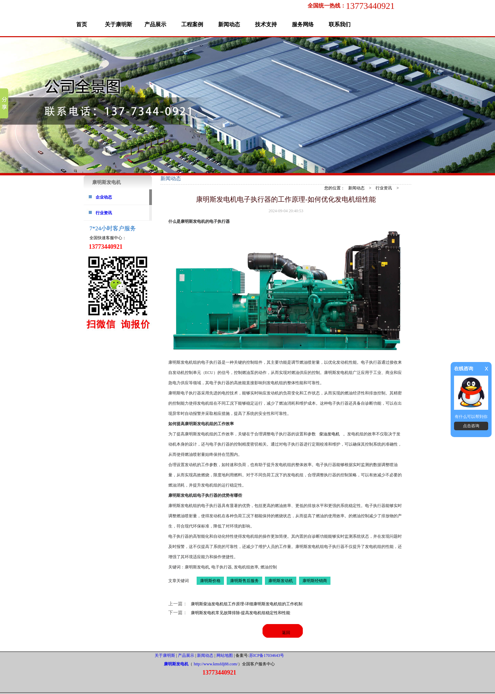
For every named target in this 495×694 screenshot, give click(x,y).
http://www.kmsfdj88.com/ (216, 664)
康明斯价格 (210, 580)
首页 (81, 24)
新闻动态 (229, 24)
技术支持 (266, 24)
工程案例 (192, 24)
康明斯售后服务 (244, 580)
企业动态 (104, 197)
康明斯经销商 (314, 580)
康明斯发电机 (176, 664)
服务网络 (303, 24)
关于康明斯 (118, 24)
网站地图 (224, 655)
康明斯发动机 (280, 580)
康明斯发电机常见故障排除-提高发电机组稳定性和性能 (241, 612)
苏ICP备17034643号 (266, 655)
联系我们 (340, 24)
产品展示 (155, 24)
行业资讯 (104, 213)
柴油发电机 (329, 434)
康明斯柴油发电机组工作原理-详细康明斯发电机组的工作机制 (247, 604)
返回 (286, 632)
